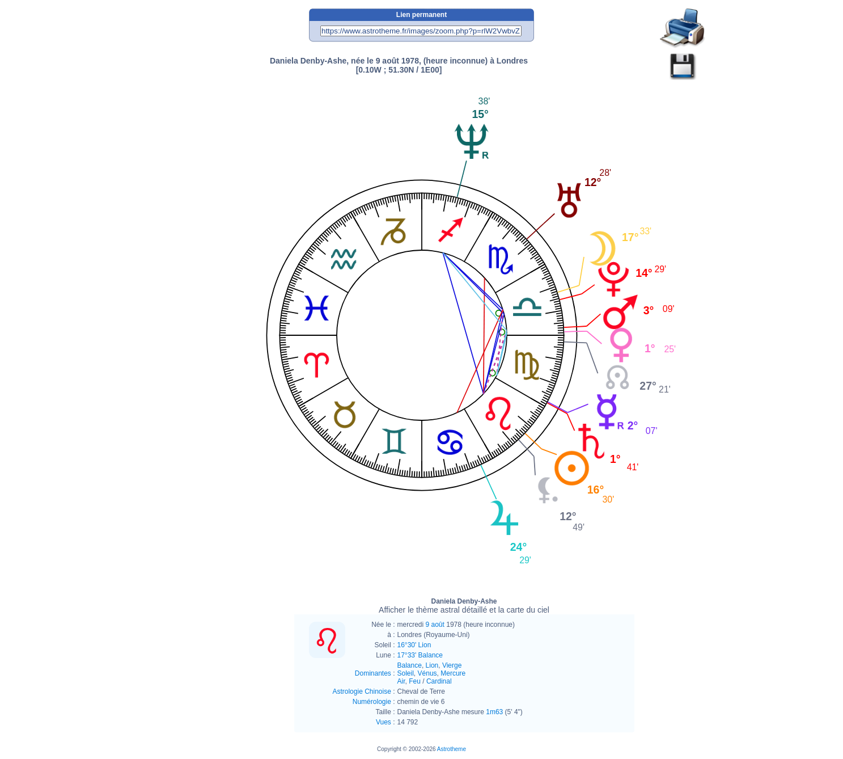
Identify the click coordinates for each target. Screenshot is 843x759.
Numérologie (372, 702)
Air (401, 681)
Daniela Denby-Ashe (464, 605)
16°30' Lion (414, 645)
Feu (415, 681)
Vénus (427, 673)
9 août (435, 625)
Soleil (405, 673)
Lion (432, 665)
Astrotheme (451, 749)
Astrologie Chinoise (361, 691)
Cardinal (439, 681)
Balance (409, 665)
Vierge (451, 665)
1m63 (494, 712)
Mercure (452, 673)
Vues (383, 722)
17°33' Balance (420, 655)
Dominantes (373, 673)
